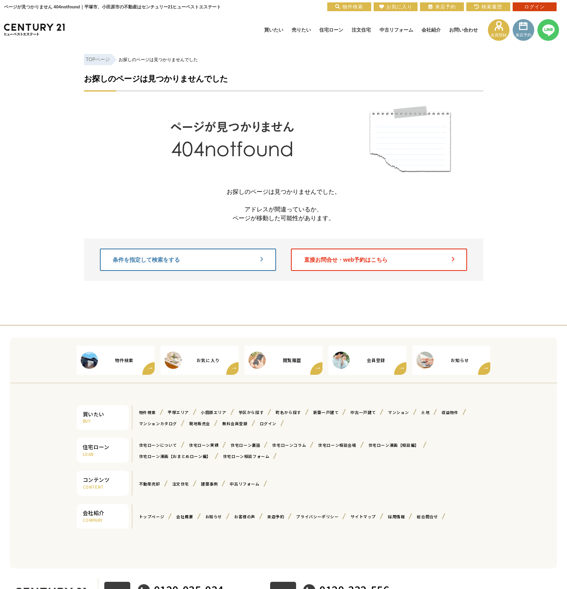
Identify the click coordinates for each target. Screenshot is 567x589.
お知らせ (213, 516)
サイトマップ (363, 516)
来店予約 (275, 516)
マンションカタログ (158, 423)
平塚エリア (178, 412)
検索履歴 (488, 7)
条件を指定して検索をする (188, 260)
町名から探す (288, 412)
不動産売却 (149, 484)
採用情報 (396, 516)
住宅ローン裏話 (245, 445)
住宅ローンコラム (289, 445)
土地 (425, 412)
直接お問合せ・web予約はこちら (379, 260)
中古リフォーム (244, 484)
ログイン (268, 423)
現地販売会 (199, 423)
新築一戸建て (326, 412)
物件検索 (147, 412)
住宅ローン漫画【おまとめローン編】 (175, 456)
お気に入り (395, 7)
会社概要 (184, 516)
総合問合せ (427, 516)
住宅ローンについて (158, 445)
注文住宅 (180, 484)
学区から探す (251, 412)
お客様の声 (244, 516)
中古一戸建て (363, 412)
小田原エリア (214, 412)
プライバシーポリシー (317, 516)
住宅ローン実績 (204, 445)
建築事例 (209, 484)
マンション (398, 412)
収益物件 (450, 412)
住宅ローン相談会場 (337, 445)
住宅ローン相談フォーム (246, 456)
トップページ (152, 516)
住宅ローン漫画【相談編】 (393, 445)
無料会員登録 (235, 423)
